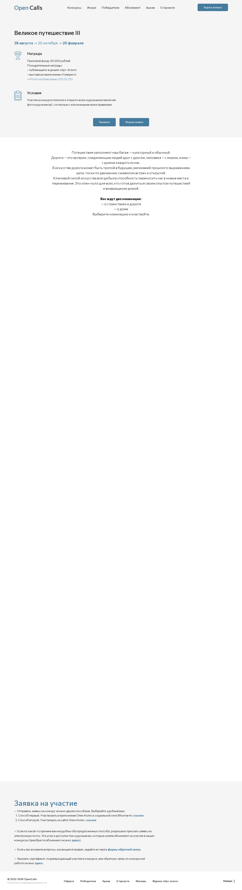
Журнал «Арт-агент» (165, 881)
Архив (150, 7)
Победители (110, 7)
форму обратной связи (124, 849)
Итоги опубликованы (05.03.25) (51, 79)
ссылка (138, 815)
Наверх (229, 881)
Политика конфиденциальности (27, 882)
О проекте (167, 7)
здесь (75, 840)
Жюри (91, 7)
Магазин (141, 881)
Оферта (69, 881)
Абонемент (132, 7)
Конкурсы (74, 7)
